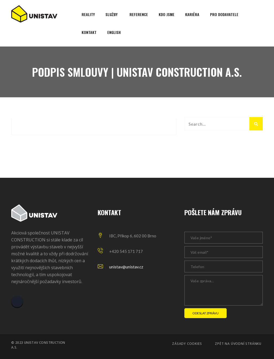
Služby (111, 14)
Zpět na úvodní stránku (238, 344)
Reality (88, 14)
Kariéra (192, 14)
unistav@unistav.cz (126, 266)
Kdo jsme (166, 14)
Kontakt (89, 32)
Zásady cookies (187, 344)
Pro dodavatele (224, 14)
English (114, 32)
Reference (139, 14)
